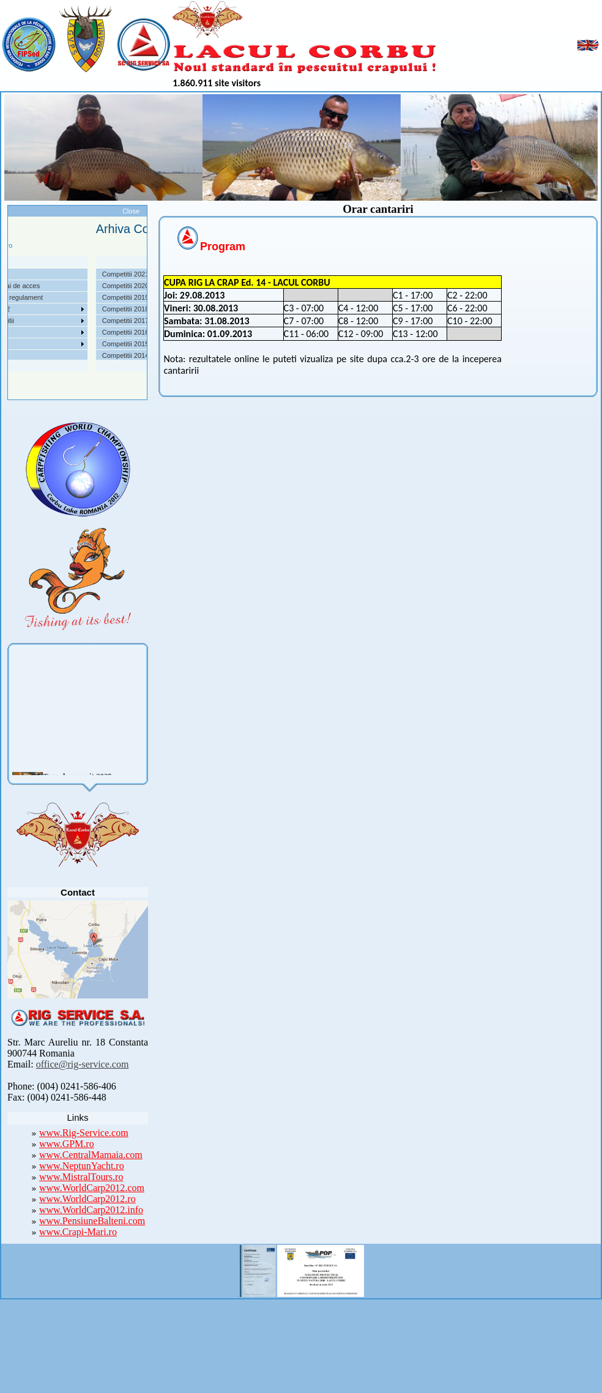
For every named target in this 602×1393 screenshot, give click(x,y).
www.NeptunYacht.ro (81, 1166)
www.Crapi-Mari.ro (78, 1232)
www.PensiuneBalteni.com (92, 1221)
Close (130, 211)
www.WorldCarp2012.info (91, 1210)
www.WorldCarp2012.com (91, 1188)
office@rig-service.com (82, 1064)
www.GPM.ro (66, 1144)
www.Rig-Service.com (83, 1132)
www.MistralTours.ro (81, 1177)
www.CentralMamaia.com (91, 1155)
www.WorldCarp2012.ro (87, 1199)
